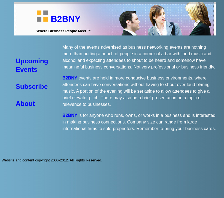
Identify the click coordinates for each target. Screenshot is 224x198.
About (25, 103)
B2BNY (66, 19)
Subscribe (32, 86)
